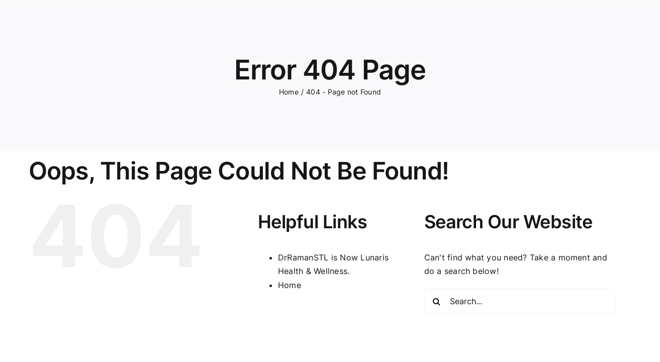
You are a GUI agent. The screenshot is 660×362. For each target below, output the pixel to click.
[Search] (436, 301)
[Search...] (519, 301)
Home (289, 285)
